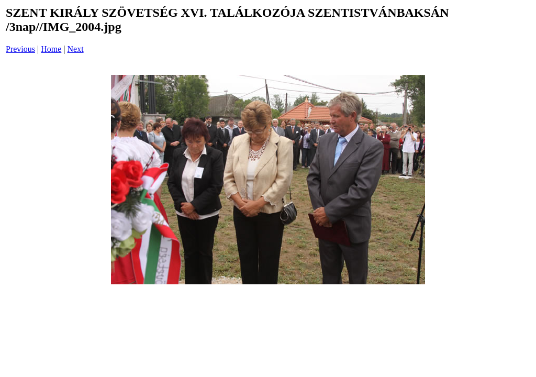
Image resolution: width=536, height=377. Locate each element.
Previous (20, 49)
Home (51, 49)
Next (76, 49)
